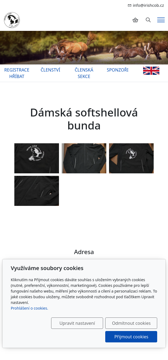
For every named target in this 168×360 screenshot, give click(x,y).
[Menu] (161, 20)
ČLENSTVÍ (50, 70)
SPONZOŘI (118, 70)
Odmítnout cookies (131, 323)
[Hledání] (148, 20)
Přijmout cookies (131, 337)
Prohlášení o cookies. (29, 308)
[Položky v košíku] (135, 20)
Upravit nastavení (77, 323)
